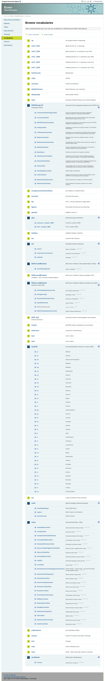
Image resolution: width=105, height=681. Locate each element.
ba (38, 359)
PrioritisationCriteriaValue (45, 595)
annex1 (39, 249)
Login (84, 1)
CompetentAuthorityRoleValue (46, 535)
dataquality (35, 94)
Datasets (7, 23)
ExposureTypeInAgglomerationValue (48, 548)
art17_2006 (35, 57)
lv (37, 449)
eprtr (33, 100)
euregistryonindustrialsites (41, 191)
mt (38, 453)
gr (37, 414)
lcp (32, 498)
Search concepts (48, 34)
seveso (34, 636)
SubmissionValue (42, 624)
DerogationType (42, 294)
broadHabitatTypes (43, 508)
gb (38, 410)
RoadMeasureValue (43, 607)
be (38, 363)
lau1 (33, 336)
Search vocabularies (33, 34)
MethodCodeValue (42, 147)
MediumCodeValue (43, 137)
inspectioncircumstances (45, 253)
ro (37, 468)
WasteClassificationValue (45, 179)
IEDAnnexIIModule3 (39, 275)
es (37, 398)
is (37, 429)
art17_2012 (35, 62)
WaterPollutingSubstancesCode (47, 311)
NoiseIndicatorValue (43, 578)
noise (33, 522)
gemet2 (34, 212)
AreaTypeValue (41, 531)
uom (33, 646)
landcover (35, 330)
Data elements (8, 31)
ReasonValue (41, 166)
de (38, 383)
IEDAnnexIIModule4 (39, 283)
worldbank (35, 657)
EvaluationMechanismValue (45, 544)
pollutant (40, 257)
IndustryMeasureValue (44, 556)
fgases (34, 207)
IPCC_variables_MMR (43, 227)
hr (37, 418)
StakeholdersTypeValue (44, 611)
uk (38, 491)
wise (33, 652)
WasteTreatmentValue (44, 183)
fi (37, 402)
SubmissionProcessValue (45, 620)
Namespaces (8, 45)
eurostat (34, 196)
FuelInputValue (41, 127)
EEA (12, 1)
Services (6, 41)
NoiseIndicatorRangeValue (45, 574)
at (37, 355)
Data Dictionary (19, 16)
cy (37, 375)
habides (34, 233)
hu (38, 421)
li (37, 437)
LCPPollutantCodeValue (44, 132)
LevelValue (40, 564)
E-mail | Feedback (10, 675)
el (37, 394)
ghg (32, 218)
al (37, 352)
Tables (6, 27)
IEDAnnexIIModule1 (39, 264)
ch (38, 371)
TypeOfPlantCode (42, 302)
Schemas (7, 34)
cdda (33, 78)
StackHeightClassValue (44, 171)
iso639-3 (39, 560)
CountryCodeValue (43, 117)
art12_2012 (35, 46)
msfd (33, 503)
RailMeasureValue (42, 599)
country (39, 662)
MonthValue (40, 152)
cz (37, 379)
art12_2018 (35, 51)
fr (37, 406)
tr (37, 487)
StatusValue (41, 615)
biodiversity (36, 73)
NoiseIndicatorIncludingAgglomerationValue (51, 569)
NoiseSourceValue (43, 590)
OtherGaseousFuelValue (44, 156)
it (37, 433)
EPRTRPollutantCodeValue (45, 122)
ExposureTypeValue (43, 552)
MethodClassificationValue (45, 142)
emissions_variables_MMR (45, 223)
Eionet (12, 16)
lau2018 (34, 347)
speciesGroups (41, 516)
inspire (34, 325)
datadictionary (37, 89)
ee (37, 390)
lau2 (33, 341)
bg (38, 367)
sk (37, 484)
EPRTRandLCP (37, 105)
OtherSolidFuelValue (43, 161)
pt (37, 464)
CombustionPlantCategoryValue (47, 112)
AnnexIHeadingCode (43, 269)
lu (37, 445)
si (37, 480)
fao (32, 202)
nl (37, 456)
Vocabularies (8, 38)
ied (32, 244)
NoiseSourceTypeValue (44, 586)
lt (37, 441)
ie (37, 425)
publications (36, 630)
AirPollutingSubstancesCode (46, 290)
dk (38, 386)
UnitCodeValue (41, 175)
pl (37, 460)
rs (37, 472)
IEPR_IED (35, 317)
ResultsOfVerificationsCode (45, 298)
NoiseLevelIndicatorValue (45, 582)
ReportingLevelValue (43, 603)
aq (32, 40)
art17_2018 (35, 67)
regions (39, 512)
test (32, 641)
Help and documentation (12, 20)
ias (32, 238)
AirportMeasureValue (43, 527)
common (34, 84)
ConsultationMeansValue (44, 540)
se (37, 476)
